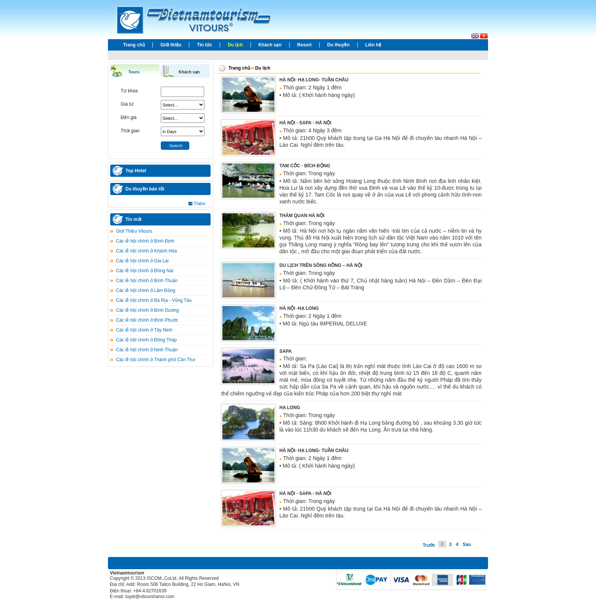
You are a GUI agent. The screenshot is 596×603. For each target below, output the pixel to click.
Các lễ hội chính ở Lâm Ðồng (145, 290)
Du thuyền (338, 45)
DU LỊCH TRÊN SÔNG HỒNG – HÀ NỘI (320, 265)
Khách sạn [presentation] (189, 72)
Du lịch (235, 45)
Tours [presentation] (133, 72)
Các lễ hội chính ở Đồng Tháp (146, 340)
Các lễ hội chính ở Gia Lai (142, 260)
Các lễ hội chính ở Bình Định (145, 241)
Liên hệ (373, 45)
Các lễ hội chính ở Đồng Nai (144, 270)
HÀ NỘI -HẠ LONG (299, 308)
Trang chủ (134, 45)
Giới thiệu (170, 45)
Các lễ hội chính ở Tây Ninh (144, 330)
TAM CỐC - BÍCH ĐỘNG (304, 165)
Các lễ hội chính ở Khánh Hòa (146, 251)
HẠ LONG (289, 407)
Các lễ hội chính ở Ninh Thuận (147, 349)
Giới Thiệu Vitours (134, 231)
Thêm (199, 203)
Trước (429, 545)
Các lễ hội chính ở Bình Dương (147, 310)
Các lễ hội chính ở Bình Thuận (147, 280)
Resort (304, 45)
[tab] (134, 71)
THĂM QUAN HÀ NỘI (301, 215)
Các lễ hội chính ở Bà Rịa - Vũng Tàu (154, 300)
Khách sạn (270, 45)
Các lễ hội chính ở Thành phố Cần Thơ (155, 359)
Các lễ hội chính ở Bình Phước (147, 320)
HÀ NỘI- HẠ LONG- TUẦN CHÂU (314, 80)
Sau (467, 544)
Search (175, 145)
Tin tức (204, 45)
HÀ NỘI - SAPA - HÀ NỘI (305, 122)
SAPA (285, 351)
